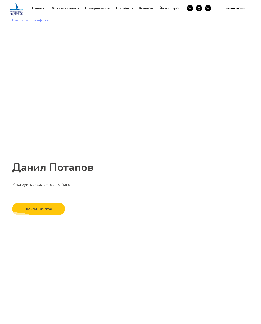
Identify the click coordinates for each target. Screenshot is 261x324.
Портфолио (40, 20)
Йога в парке (169, 8)
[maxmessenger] (199, 8)
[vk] (190, 8)
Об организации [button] (64, 8)
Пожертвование (97, 8)
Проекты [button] (123, 8)
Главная (38, 8)
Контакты (146, 8)
